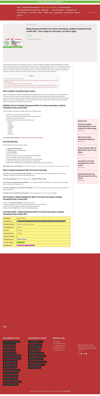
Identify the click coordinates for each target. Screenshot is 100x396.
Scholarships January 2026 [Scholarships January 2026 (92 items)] (88, 331)
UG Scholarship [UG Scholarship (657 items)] (43, 333)
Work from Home (37, 39)
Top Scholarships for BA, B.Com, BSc (37, 356)
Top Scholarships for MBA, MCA (36, 364)
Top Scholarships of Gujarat (9, 352)
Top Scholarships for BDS (34, 350)
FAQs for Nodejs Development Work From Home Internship (18, 83)
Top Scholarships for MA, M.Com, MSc (37, 361)
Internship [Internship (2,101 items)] (80, 330)
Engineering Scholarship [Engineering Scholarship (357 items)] (52, 330)
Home (18, 7)
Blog (51, 12)
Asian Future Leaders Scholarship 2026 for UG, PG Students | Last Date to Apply (87, 126)
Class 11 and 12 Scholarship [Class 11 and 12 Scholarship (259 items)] (30, 330)
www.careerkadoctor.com (59, 343)
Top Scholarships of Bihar (9, 347)
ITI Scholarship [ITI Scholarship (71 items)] (86, 330)
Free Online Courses (22, 12)
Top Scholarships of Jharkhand (10, 361)
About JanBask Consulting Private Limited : (14, 78)
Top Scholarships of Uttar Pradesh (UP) (12, 381)
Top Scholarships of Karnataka (10, 364)
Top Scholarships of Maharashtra (11, 373)
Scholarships (46, 10)
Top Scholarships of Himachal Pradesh (12, 355)
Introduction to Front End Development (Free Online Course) (86, 163)
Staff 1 (35, 24)
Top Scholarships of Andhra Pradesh (11, 341)
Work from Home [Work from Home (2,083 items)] (52, 333)
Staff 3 (83, 141)
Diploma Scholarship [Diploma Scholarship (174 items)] (41, 330)
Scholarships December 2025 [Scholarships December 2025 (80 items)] (62, 331)
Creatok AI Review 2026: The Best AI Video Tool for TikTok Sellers (87, 150)
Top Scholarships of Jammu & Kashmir (12, 358)
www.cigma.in (56, 341)
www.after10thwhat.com (59, 347)
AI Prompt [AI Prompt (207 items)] (5, 330)
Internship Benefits (8, 82)
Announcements (58, 12)
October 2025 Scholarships (30, 7)
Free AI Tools (33, 12)
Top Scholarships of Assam (9, 344)
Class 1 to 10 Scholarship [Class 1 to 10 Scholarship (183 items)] (17, 330)
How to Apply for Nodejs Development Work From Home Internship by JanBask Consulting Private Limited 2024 (30, 85)
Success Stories (68, 12)
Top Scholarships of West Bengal (11, 384)
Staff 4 (83, 130)
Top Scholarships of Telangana (10, 378)
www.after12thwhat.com (59, 350)
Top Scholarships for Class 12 (35, 344)
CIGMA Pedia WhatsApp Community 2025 (28, 10)
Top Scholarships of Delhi (9, 349)
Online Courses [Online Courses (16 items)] (24, 331)
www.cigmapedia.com (43, 391)
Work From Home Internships (49, 7)
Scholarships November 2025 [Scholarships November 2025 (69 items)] (21, 333)
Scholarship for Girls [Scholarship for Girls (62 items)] (40, 331)
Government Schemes (58, 10)
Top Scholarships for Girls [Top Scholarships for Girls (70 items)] (34, 333)
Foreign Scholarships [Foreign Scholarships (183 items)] (62, 330)
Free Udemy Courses (71, 10)
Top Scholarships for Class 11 (35, 341)
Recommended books (65, 7)
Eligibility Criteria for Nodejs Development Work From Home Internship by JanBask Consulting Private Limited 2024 (31, 80)
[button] (17, 17)
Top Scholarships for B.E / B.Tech (36, 353)
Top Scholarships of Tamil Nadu (10, 375)
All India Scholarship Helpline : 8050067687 (49, 2)
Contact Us (20, 15)
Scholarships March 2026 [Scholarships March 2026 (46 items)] (8, 333)
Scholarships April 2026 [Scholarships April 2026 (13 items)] (50, 331)
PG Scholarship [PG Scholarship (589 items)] (31, 331)
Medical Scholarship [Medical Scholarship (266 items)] (7, 331)
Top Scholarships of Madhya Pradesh (11, 370)
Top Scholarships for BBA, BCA (36, 359)
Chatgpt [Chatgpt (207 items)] (10, 330)
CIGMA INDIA (66, 391)
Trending (46, 12)
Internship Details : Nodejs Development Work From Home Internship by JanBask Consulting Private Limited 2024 (30, 87)
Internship (29, 35)
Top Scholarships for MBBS (35, 347)
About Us (77, 12)
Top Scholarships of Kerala (10, 367)
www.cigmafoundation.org (59, 345)
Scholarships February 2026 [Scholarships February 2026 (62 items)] (76, 331)
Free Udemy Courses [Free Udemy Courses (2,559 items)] (72, 330)
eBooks (40, 12)
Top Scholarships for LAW (34, 367)
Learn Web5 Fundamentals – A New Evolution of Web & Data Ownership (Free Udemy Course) (46, 166)
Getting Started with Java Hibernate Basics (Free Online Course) (87, 176)
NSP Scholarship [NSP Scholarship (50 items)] (16, 331)
